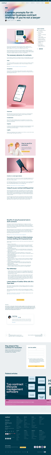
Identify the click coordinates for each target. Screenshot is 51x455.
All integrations (34, 438)
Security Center (34, 418)
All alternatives (26, 438)
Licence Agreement (41, 438)
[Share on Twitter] (42, 48)
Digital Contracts (18, 419)
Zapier (32, 437)
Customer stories (26, 427)
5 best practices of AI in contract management (17, 185)
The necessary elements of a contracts (42, 31)
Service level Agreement (42, 437)
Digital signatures (18, 422)
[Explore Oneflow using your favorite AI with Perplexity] (8, 438)
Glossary (25, 420)
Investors (44, 0)
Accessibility (33, 426)
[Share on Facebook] (17, 20)
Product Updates (18, 427)
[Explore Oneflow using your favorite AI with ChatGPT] (5, 438)
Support (37, 0)
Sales (17, 431)
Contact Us (40, 0)
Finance (17, 435)
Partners (40, 420)
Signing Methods (34, 425)
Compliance (33, 422)
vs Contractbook (26, 435)
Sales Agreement (41, 431)
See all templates (41, 439)
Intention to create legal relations (42, 35)
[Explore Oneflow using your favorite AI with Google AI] (10, 438)
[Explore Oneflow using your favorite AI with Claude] (7, 438)
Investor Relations (41, 418)
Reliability (33, 419)
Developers (25, 422)
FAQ (24, 421)
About (40, 422)
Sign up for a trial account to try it (14, 293)
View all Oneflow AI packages (25, 151)
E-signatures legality (34, 427)
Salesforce (33, 431)
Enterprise (17, 437)
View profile (14, 322)
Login (46, 0)
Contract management (19, 420)
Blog (24, 418)
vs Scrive (25, 437)
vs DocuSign (25, 431)
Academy (25, 419)
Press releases (41, 419)
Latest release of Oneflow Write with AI (41, 45)
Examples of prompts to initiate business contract (42, 42)
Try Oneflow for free (22, 447)
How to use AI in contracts (40, 33)
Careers (40, 421)
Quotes (17, 425)
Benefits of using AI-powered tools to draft (41, 39)
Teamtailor (33, 435)
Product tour (18, 418)
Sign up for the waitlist (20, 299)
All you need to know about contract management (18, 234)
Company (34, 0)
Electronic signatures (19, 421)
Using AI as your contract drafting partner (42, 37)
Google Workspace (34, 436)
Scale (17, 438)
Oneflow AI (17, 428)
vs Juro (25, 436)
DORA (32, 421)
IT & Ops (17, 436)
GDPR (32, 420)
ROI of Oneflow (18, 426)
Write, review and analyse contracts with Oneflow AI (18, 66)
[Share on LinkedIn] (18, 20)
